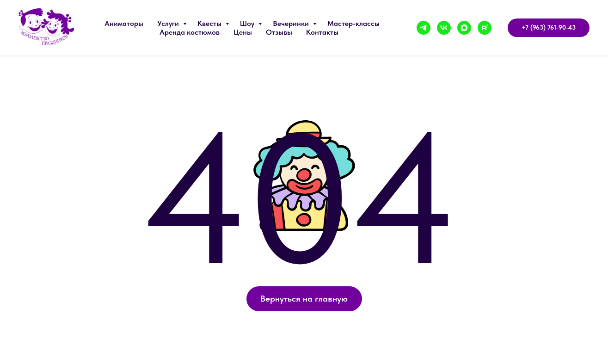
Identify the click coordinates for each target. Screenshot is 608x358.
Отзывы (279, 32)
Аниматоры (123, 23)
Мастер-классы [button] (353, 23)
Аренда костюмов (190, 32)
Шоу (248, 23)
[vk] (444, 28)
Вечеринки (292, 23)
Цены (242, 32)
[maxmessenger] (464, 28)
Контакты (322, 32)
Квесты (210, 23)
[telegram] (423, 28)
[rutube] (484, 28)
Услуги (169, 23)
